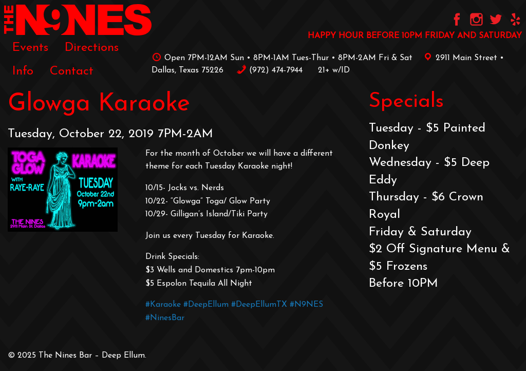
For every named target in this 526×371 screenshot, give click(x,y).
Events (30, 48)
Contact (71, 71)
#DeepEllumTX (259, 305)
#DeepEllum (206, 305)
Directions (92, 48)
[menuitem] (30, 47)
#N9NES (306, 305)
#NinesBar (164, 318)
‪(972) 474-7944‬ (269, 70)
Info (22, 71)
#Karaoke (163, 305)
